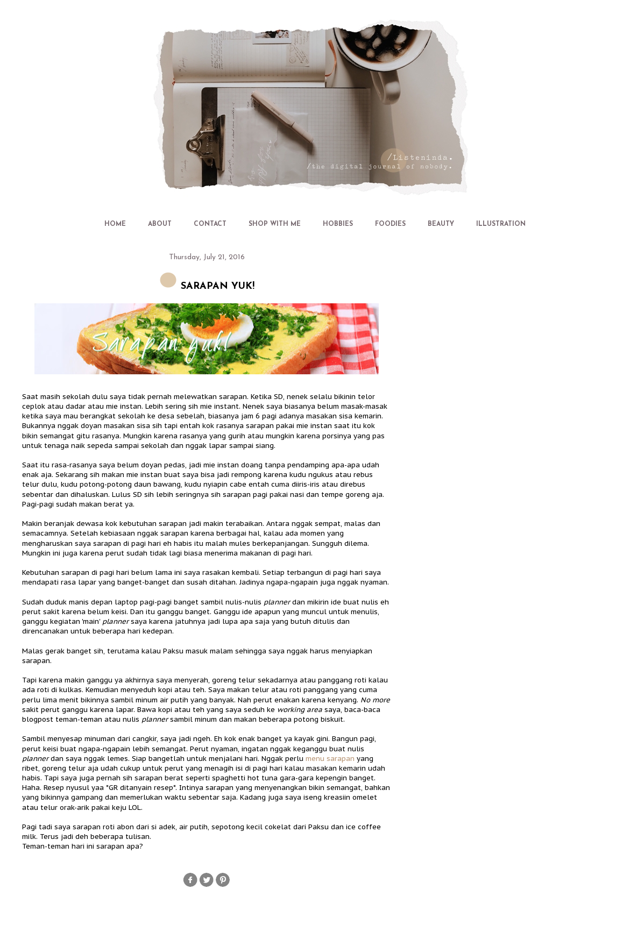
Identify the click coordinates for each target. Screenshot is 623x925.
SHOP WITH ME (275, 224)
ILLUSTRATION (501, 224)
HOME (115, 224)
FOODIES (390, 224)
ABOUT (160, 224)
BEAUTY (441, 224)
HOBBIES (338, 224)
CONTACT (210, 224)
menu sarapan (330, 758)
